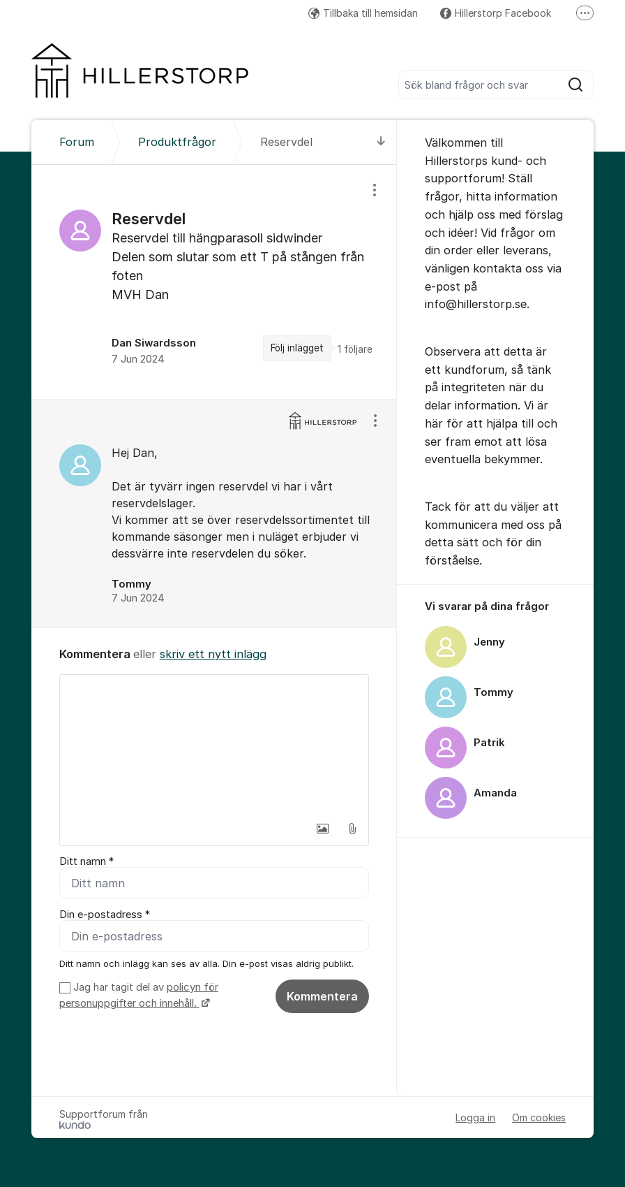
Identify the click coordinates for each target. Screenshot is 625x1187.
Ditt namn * (86, 861)
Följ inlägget (297, 348)
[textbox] (214, 745)
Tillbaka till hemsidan (363, 13)
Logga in (475, 1117)
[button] (323, 829)
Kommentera (322, 996)
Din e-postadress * (104, 914)
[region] (214, 282)
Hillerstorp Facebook (495, 13)
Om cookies (539, 1117)
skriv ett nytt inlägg (213, 654)
